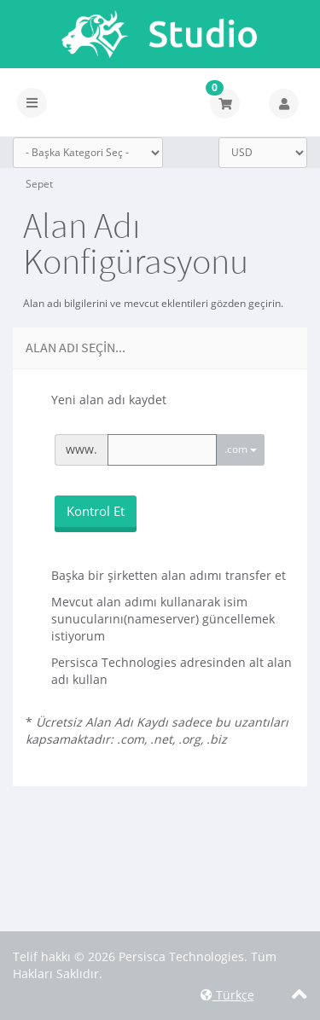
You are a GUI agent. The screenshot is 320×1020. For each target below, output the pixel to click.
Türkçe (227, 995)
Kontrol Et (96, 510)
